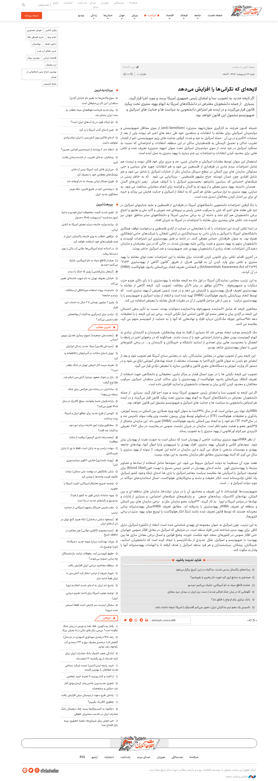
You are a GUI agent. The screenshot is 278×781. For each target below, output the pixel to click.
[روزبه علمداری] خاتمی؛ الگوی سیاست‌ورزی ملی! (92, 462)
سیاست (152, 15)
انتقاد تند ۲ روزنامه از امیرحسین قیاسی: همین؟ (87, 149)
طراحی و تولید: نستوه (241, 776)
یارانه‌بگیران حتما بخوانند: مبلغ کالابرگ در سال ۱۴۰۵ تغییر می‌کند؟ (90, 404)
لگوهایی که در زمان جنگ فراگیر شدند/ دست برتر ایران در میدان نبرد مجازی (209, 591)
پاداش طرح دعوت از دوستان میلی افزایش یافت (87, 695)
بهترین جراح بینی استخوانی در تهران (41, 74)
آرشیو (56, 3)
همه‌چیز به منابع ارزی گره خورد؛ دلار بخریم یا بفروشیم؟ (220, 577)
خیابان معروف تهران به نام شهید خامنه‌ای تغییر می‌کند (89, 281)
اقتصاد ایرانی (50, 58)
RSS (82, 757)
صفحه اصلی (249, 67)
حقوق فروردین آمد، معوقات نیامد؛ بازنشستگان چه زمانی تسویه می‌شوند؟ (90, 556)
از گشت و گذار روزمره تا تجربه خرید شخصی (90, 676)
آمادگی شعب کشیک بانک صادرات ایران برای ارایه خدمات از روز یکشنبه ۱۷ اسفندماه (91, 656)
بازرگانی (107, 618)
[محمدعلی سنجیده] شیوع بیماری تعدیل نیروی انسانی (89, 337)
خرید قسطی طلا (35, 37)
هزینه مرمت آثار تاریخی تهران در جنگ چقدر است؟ (92, 368)
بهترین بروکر (33, 58)
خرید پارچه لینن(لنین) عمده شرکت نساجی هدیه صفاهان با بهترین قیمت (91, 667)
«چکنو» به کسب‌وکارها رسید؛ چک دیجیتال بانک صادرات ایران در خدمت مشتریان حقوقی (89, 711)
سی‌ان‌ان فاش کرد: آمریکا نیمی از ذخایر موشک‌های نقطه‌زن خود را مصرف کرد (95, 172)
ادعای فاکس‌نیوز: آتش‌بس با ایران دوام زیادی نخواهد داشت (91, 140)
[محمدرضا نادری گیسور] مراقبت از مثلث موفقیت (93, 439)
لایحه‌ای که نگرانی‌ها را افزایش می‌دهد (217, 89)
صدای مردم (94, 5)
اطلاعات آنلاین (246, 10)
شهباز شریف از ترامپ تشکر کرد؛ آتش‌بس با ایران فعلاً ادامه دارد (92, 576)
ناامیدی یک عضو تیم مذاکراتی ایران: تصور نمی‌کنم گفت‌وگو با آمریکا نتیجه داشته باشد (202, 607)
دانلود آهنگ (50, 44)
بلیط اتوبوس (50, 84)
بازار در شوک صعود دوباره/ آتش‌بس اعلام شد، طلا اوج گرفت (90, 380)
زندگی (94, 15)
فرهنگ (184, 15)
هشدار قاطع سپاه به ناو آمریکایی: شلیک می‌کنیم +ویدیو (219, 585)
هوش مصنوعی (34, 30)
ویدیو (81, 15)
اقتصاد (170, 15)
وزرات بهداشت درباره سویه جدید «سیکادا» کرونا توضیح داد (92, 544)
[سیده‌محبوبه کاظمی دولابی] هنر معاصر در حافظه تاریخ (92, 532)
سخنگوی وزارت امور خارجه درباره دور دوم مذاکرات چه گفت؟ (93, 428)
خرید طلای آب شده (46, 51)
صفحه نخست (215, 15)
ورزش (135, 15)
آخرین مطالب (103, 327)
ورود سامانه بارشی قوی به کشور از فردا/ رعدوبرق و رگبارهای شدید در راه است (94, 498)
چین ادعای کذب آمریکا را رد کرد (96, 129)
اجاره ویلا (51, 37)
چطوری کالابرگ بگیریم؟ (101, 702)
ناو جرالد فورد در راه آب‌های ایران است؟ (92, 122)
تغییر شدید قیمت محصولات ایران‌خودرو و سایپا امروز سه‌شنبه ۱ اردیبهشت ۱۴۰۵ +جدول (90, 215)
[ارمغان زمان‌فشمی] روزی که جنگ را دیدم (91, 271)
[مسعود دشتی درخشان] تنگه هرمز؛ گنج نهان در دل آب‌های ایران (89, 521)
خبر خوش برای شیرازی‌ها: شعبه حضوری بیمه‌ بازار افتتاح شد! (91, 722)
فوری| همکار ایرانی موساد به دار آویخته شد (90, 181)
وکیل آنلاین (50, 30)
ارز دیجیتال (51, 65)
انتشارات (68, 3)
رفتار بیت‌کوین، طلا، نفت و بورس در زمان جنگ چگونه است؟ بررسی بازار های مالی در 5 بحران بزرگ (90, 628)
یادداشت (82, 3)
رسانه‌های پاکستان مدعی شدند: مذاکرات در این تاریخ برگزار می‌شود (213, 569)
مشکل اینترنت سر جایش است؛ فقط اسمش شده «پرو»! (91, 607)
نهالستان (36, 44)
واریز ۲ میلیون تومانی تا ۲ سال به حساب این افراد (91, 305)
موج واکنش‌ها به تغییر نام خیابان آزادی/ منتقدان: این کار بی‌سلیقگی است (93, 101)
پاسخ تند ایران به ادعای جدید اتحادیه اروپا (90, 585)
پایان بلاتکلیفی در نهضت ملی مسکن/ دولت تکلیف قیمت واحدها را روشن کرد (91, 474)
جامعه (197, 15)
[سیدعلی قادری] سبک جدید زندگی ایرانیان (90, 346)
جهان (122, 15)
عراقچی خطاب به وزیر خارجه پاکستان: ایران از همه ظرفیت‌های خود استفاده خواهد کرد (91, 239)
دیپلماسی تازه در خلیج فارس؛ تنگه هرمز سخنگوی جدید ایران (94, 192)
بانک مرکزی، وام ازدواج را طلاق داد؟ (230, 599)
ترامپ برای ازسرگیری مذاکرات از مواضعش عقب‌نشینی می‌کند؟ (93, 317)
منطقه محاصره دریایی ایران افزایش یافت (91, 565)
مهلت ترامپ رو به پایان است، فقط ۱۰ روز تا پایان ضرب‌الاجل (89, 451)
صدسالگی (119, 3)
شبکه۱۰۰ (133, 3)
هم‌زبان (105, 3)
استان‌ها (108, 15)
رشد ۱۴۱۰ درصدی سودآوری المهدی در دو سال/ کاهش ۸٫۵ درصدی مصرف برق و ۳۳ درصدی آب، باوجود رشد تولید (90, 642)
